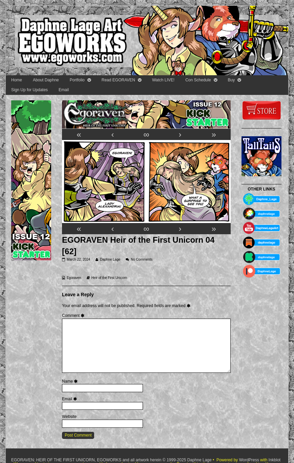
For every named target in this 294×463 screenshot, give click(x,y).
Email (64, 89)
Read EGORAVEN (118, 80)
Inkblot (274, 460)
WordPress (249, 460)
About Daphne (46, 80)
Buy (231, 80)
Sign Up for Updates (29, 89)
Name (70, 381)
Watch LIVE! (163, 80)
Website (69, 416)
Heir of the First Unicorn (109, 278)
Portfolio (77, 80)
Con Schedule (198, 80)
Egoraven (74, 278)
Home (16, 80)
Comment (74, 315)
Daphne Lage (110, 259)
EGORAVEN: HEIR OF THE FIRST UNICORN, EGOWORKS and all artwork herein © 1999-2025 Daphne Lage (112, 460)
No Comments (141, 259)
